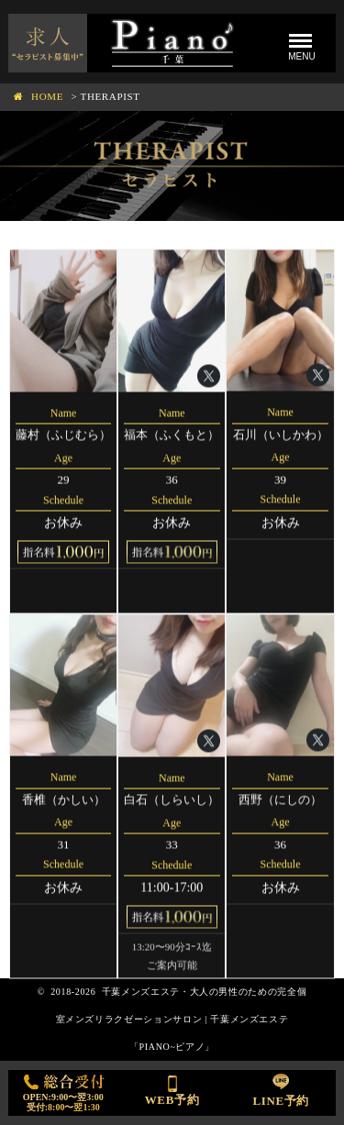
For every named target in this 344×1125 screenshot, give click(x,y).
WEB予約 (172, 1088)
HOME (47, 96)
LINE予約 (280, 1089)
